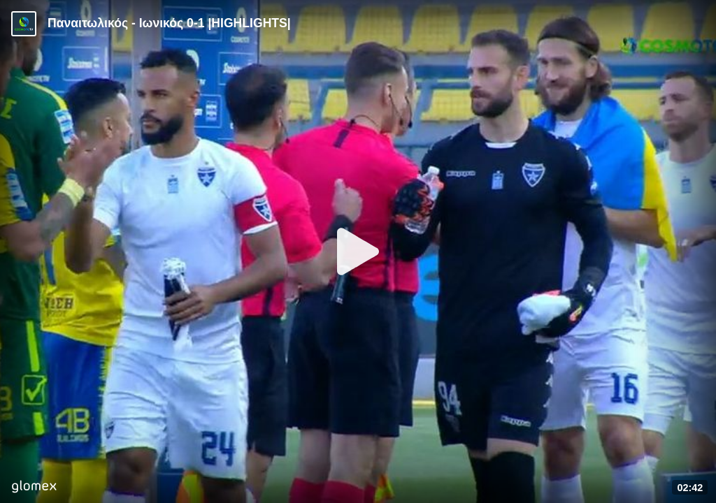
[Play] (358, 251)
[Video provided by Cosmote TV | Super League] (23, 23)
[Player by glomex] (34, 488)
